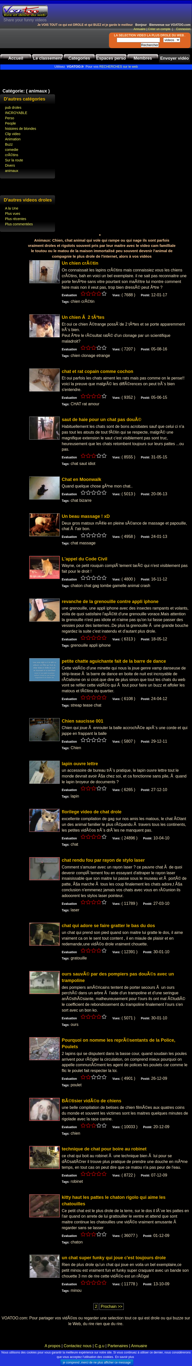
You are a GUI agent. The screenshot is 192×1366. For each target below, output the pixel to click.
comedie (11, 150)
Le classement (47, 58)
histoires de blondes (20, 129)
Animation (12, 139)
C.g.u (99, 1346)
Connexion (182, 29)
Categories (79, 58)
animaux (11, 171)
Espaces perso (111, 58)
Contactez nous (77, 1346)
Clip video (12, 134)
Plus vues (12, 214)
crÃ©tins (11, 155)
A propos (53, 1346)
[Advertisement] (58, 77)
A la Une (11, 208)
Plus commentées (19, 224)
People (10, 123)
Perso (9, 118)
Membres (143, 58)
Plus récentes (15, 219)
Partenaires (118, 1346)
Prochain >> (111, 1306)
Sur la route (14, 160)
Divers (10, 165)
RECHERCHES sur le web (118, 66)
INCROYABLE (16, 113)
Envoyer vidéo (174, 58)
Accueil (15, 58)
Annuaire (140, 29)
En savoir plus (124, 1357)
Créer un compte (159, 29)
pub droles (13, 108)
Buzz (9, 144)
